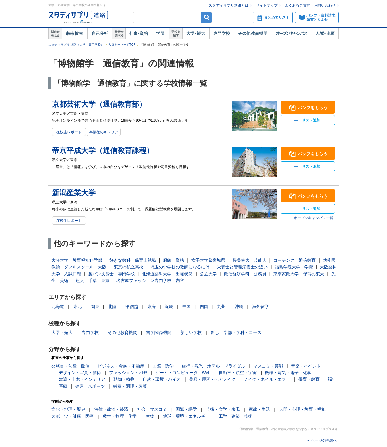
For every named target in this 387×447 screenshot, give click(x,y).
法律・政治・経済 (111, 409)
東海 (151, 306)
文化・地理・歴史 (68, 409)
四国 (204, 306)
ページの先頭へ (324, 440)
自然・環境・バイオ (162, 379)
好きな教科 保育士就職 (132, 260)
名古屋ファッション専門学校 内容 (150, 280)
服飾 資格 (173, 260)
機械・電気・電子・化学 (288, 372)
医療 (63, 386)
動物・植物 (124, 379)
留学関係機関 (158, 332)
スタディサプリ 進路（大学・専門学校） (76, 44)
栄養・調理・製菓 (130, 386)
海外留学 (260, 306)
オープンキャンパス (292, 33)
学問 (160, 33)
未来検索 (74, 33)
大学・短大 (195, 33)
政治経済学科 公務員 (245, 273)
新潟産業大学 (74, 193)
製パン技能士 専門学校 (111, 273)
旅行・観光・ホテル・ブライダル (213, 366)
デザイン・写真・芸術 (80, 372)
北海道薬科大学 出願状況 (167, 273)
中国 (186, 306)
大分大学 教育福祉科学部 (76, 260)
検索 (206, 17)
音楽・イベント (306, 366)
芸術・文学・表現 (223, 409)
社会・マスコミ (152, 409)
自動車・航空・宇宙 (238, 372)
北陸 (112, 306)
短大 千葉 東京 (92, 280)
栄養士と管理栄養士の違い (242, 266)
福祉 (332, 379)
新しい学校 (191, 332)
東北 (77, 306)
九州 (221, 306)
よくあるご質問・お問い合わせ (310, 5)
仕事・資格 (138, 33)
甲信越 (131, 306)
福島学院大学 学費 (294, 266)
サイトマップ (267, 5)
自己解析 (99, 33)
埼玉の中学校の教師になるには (180, 266)
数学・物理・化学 (120, 416)
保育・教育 (309, 379)
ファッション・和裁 (128, 372)
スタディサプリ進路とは (229, 5)
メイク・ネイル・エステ (267, 379)
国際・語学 (163, 366)
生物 (150, 416)
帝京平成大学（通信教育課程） (103, 150)
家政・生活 (259, 409)
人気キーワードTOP (121, 44)
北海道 (57, 306)
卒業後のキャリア (103, 132)
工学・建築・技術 (235, 416)
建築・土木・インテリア (82, 379)
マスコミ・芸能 (268, 366)
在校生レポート (69, 132)
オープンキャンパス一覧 (313, 218)
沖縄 (239, 306)
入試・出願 (325, 33)
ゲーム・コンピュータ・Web (183, 372)
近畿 (169, 306)
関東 (95, 306)
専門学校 (221, 33)
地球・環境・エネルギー (186, 416)
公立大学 (208, 273)
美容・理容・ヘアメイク (212, 379)
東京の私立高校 (128, 266)
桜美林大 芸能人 (249, 260)
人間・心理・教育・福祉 (302, 409)
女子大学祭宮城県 (208, 260)
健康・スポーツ (90, 386)
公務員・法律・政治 (70, 366)
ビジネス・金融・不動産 (121, 366)
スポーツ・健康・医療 (72, 416)
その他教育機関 (253, 33)
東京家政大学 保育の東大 (298, 273)
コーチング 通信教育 (294, 260)
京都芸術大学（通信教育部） (99, 104)
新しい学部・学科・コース (236, 332)
